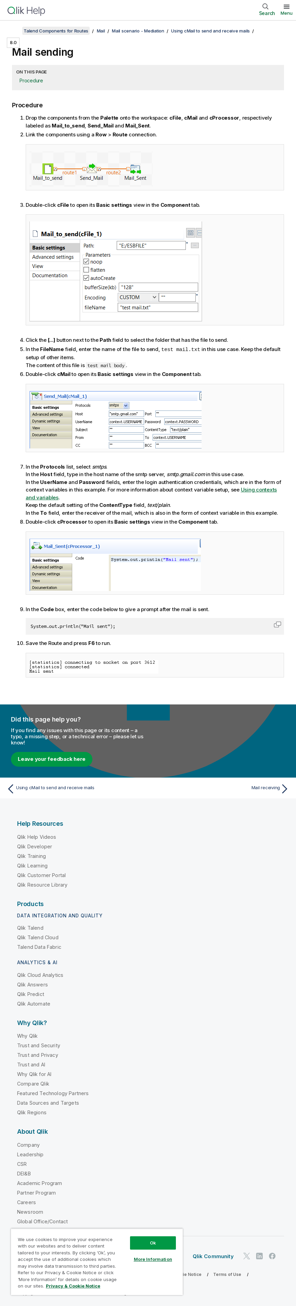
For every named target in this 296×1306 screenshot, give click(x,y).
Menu (287, 13)
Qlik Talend (30, 927)
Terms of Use (227, 1274)
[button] (277, 624)
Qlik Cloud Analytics (40, 975)
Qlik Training (31, 856)
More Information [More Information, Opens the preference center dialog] (153, 1259)
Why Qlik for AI (34, 1074)
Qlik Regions (32, 1112)
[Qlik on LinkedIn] (259, 1256)
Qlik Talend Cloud (38, 937)
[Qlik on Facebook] (272, 1256)
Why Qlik (27, 1035)
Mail (101, 30)
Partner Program (36, 1192)
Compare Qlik (33, 1083)
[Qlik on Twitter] (247, 1256)
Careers (26, 1202)
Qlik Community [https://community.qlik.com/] (213, 1256)
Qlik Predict (30, 994)
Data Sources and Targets (48, 1102)
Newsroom (30, 1211)
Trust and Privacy (37, 1055)
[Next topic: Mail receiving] (221, 788)
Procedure (31, 80)
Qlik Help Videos (36, 836)
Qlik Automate (33, 1003)
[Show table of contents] (14, 30)
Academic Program (39, 1183)
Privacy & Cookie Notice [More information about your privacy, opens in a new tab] (73, 1286)
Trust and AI (31, 1064)
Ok (153, 1243)
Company (28, 1144)
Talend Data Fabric (39, 947)
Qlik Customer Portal (41, 875)
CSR (22, 1164)
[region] (97, 1261)
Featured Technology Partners (53, 1093)
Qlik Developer (34, 846)
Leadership (30, 1154)
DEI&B (24, 1173)
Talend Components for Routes (56, 30)
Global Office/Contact (42, 1221)
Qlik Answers (32, 984)
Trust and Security (38, 1045)
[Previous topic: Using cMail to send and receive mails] (75, 788)
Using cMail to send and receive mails (210, 30)
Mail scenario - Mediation (138, 30)
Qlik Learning (32, 865)
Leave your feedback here (52, 758)
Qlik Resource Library (42, 884)
